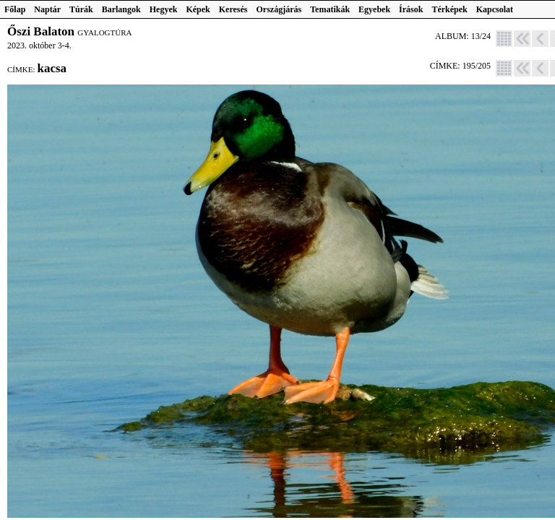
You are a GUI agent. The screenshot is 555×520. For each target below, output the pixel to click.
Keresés (233, 9)
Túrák (81, 9)
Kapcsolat (494, 9)
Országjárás (279, 9)
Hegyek (164, 9)
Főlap (14, 9)
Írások (411, 9)
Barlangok (121, 9)
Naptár (47, 9)
